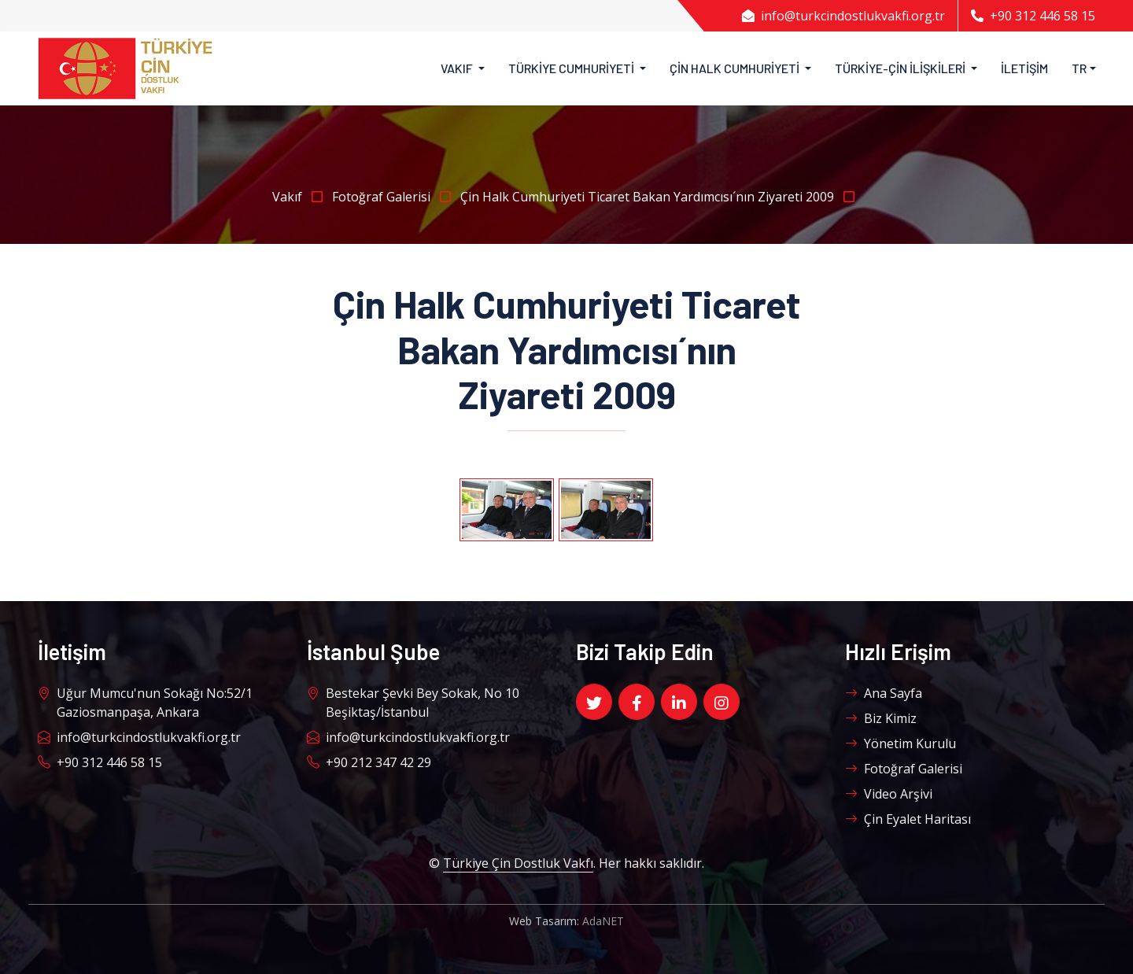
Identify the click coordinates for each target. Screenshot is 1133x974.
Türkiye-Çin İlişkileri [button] (901, 68)
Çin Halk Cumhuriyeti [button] (736, 68)
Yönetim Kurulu (900, 743)
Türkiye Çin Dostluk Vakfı (518, 863)
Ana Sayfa (883, 693)
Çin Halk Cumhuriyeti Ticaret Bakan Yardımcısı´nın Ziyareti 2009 (660, 196)
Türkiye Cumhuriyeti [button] (572, 68)
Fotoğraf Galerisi (396, 196)
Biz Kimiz (881, 718)
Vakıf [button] (458, 68)
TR (1079, 68)
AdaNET (603, 920)
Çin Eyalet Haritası (908, 819)
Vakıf (302, 196)
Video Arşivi (888, 793)
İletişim (1024, 68)
